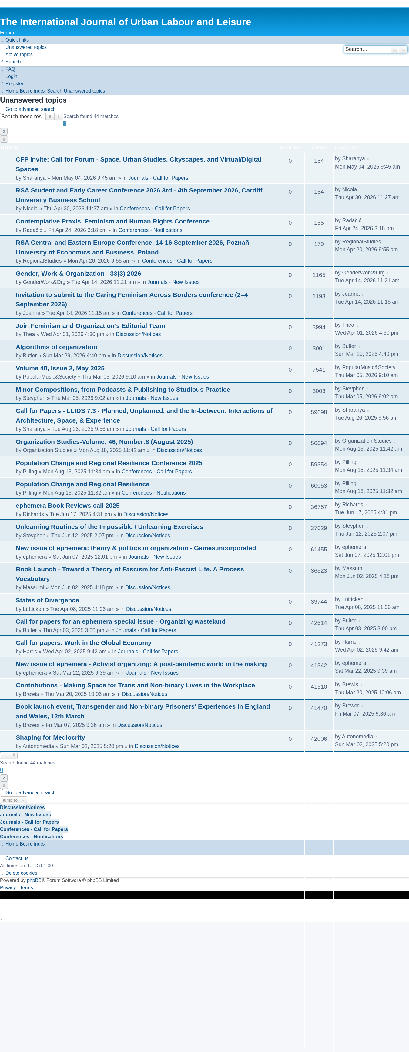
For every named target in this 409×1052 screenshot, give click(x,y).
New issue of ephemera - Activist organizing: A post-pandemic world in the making (141, 663)
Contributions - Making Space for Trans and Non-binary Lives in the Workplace (135, 685)
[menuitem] (23, 47)
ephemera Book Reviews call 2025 (68, 505)
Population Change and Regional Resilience (82, 484)
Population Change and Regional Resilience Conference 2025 (109, 462)
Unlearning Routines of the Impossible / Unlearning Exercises (109, 526)
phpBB (34, 880)
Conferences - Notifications (150, 230)
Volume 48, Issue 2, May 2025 (60, 368)
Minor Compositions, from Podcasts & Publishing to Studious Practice (123, 389)
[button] (4, 139)
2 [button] (4, 131)
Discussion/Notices (138, 334)
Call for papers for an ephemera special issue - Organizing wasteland (121, 621)
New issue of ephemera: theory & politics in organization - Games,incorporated (136, 547)
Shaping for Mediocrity (50, 737)
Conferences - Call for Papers (155, 209)
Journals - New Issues (173, 282)
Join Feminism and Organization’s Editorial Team (90, 325)
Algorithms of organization (56, 346)
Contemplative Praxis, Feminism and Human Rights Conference (113, 221)
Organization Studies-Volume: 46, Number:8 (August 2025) (104, 441)
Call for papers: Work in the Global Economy (84, 642)
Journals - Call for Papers (158, 178)
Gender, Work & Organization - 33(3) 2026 (78, 273)
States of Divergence (47, 600)
